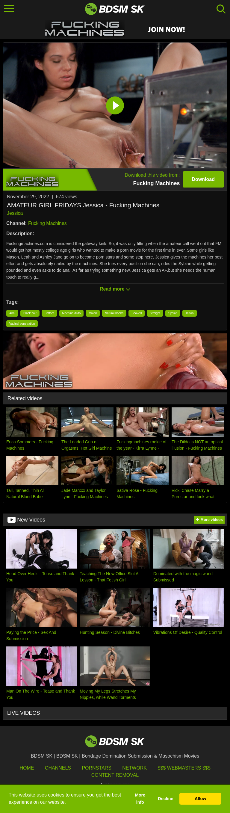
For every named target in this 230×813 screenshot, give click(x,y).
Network (134, 767)
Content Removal (115, 775)
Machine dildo (71, 313)
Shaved (136, 313)
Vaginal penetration (22, 323)
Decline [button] (165, 798)
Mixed (93, 313)
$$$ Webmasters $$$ (184, 767)
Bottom (49, 313)
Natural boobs (114, 313)
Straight (155, 313)
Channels (58, 767)
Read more (115, 288)
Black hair (30, 313)
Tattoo (189, 313)
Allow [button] (200, 798)
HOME (26, 767)
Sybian (173, 313)
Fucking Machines (47, 223)
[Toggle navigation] (9, 9)
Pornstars (96, 767)
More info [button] (140, 799)
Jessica (15, 213)
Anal (12, 313)
